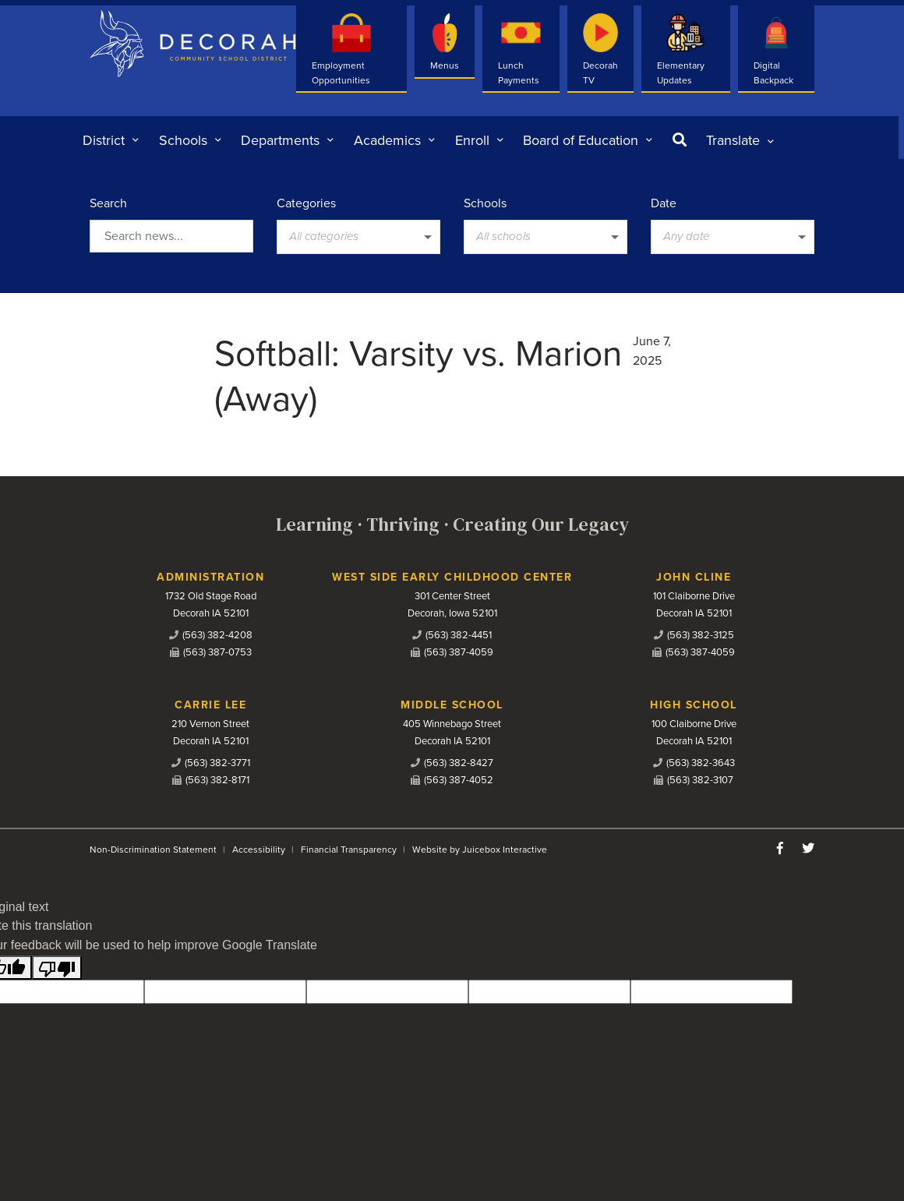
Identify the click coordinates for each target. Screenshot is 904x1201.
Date (663, 203)
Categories (306, 203)
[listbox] (740, 140)
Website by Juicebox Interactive (479, 849)
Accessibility (258, 849)
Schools (485, 203)
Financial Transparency (349, 849)
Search (108, 203)
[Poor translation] (57, 968)
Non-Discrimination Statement (153, 849)
